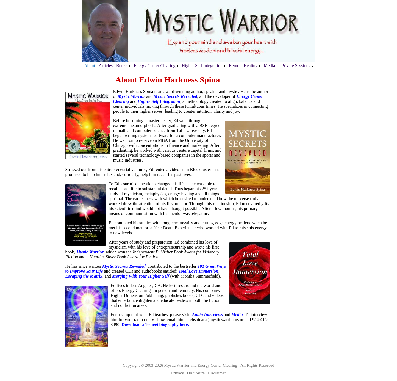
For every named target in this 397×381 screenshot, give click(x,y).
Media (237, 314)
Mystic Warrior (177, 365)
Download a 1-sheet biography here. (155, 324)
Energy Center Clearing (217, 365)
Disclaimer (217, 373)
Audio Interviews (207, 314)
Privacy (177, 373)
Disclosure (196, 373)
